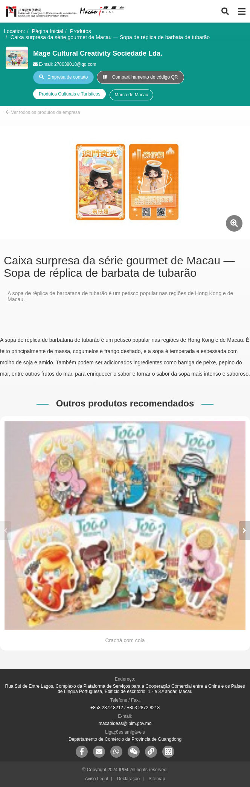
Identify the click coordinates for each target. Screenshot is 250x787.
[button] (244, 530)
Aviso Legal (96, 778)
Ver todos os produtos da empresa (43, 112)
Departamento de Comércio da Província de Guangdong (125, 739)
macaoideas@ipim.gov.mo (125, 723)
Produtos (80, 31)
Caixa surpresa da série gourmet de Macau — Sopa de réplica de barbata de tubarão (110, 37)
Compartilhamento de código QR (140, 77)
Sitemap (157, 778)
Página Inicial (47, 31)
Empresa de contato (63, 77)
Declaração (128, 778)
